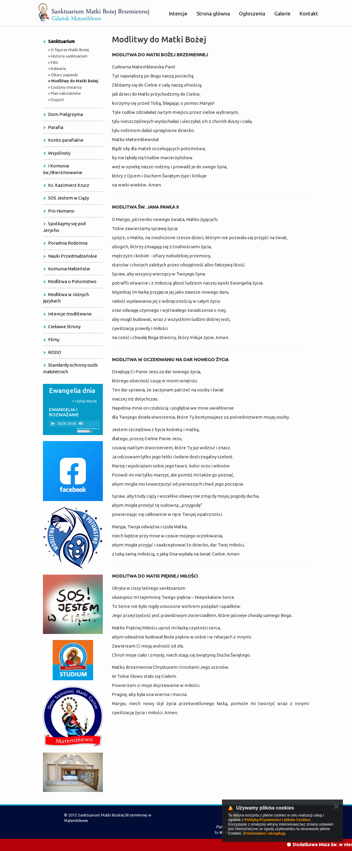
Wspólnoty (59, 153)
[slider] (85, 431)
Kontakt (309, 13)
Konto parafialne (65, 140)
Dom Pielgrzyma (65, 114)
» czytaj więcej (84, 401)
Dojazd (57, 99)
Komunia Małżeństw (69, 268)
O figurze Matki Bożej (70, 50)
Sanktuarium (61, 41)
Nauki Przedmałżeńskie (72, 256)
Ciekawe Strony (64, 326)
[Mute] (81, 423)
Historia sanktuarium (69, 56)
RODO (54, 352)
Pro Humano (61, 210)
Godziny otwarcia (66, 87)
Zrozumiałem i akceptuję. (264, 833)
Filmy (53, 339)
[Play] (53, 423)
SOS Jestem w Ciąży (68, 197)
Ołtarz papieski (64, 75)
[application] (74, 424)
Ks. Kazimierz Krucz (68, 185)
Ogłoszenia (252, 13)
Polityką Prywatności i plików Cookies (277, 820)
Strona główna (213, 13)
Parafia (55, 127)
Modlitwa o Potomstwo (72, 281)
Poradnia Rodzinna (67, 243)
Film (54, 62)
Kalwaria (58, 68)
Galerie (282, 13)
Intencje (178, 13)
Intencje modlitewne (70, 313)
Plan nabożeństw (66, 93)
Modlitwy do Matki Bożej (74, 81)
